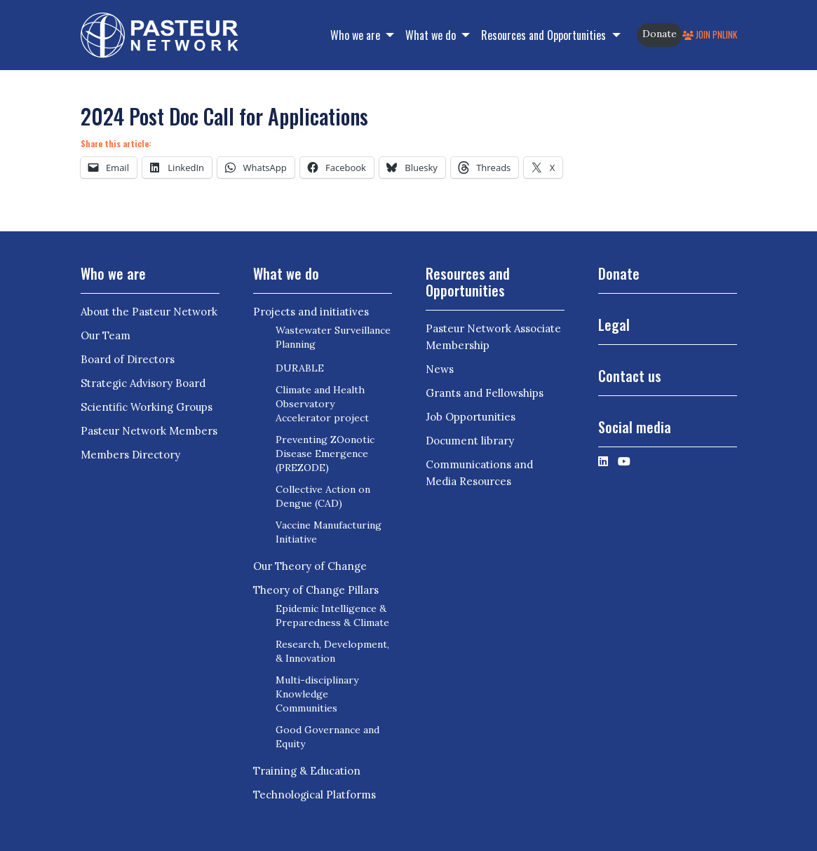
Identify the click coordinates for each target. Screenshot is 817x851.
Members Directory (130, 454)
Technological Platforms (314, 794)
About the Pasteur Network (149, 311)
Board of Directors (128, 359)
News (440, 369)
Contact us (629, 375)
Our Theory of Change (310, 566)
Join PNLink (709, 34)
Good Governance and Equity (327, 736)
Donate (659, 33)
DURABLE (300, 368)
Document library (470, 440)
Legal (614, 324)
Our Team (105, 335)
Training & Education (306, 770)
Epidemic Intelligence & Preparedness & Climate (332, 615)
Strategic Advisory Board (143, 383)
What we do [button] (432, 35)
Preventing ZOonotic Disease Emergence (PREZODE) (325, 453)
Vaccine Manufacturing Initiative (329, 532)
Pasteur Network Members (149, 430)
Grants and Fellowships (484, 393)
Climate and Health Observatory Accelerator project (322, 403)
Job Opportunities (470, 416)
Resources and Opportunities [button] (545, 35)
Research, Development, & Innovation (332, 651)
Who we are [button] (356, 35)
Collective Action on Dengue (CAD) (323, 496)
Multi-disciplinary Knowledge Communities (317, 694)
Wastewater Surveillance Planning (333, 337)
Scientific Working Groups (146, 407)
